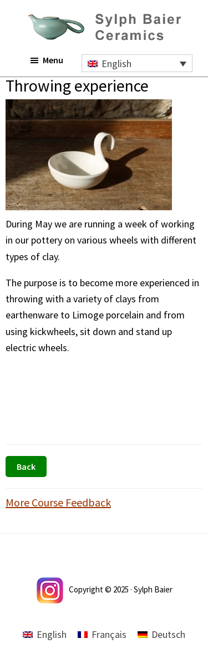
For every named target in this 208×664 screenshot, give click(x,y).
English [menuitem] (116, 63)
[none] (137, 63)
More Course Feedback (58, 502)
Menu (53, 59)
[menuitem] (137, 63)
